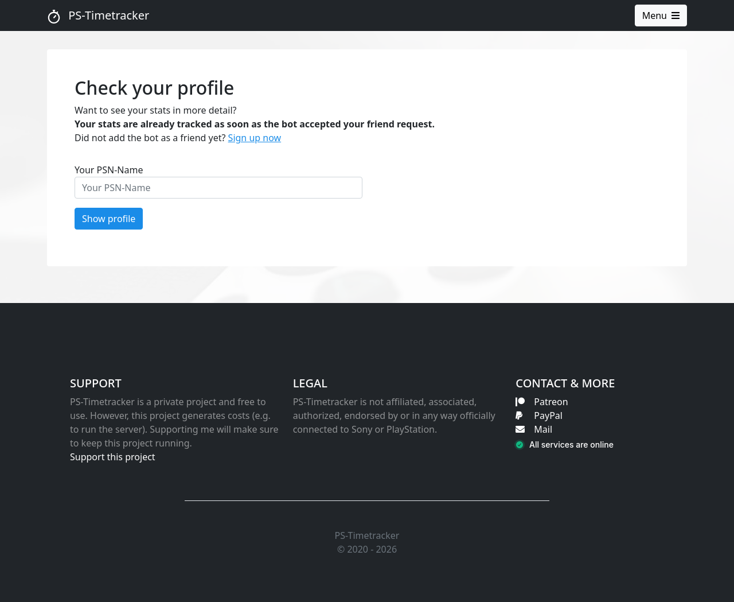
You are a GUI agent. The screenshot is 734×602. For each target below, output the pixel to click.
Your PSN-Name (109, 170)
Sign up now (255, 137)
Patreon (542, 401)
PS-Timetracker (98, 15)
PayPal (539, 415)
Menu (661, 15)
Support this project (112, 456)
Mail (534, 429)
